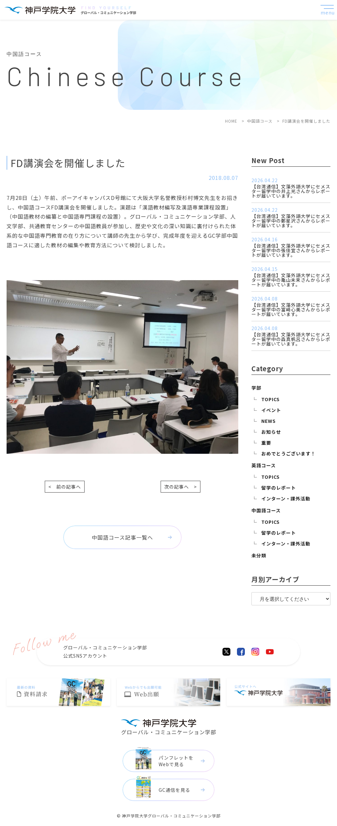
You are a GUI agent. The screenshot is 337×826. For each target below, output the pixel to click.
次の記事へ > (180, 486)
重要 (266, 442)
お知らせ (271, 431)
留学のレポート (278, 487)
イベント (271, 410)
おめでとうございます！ (288, 453)
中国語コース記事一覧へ (122, 537)
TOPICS (270, 399)
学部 (256, 387)
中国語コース (266, 510)
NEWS (268, 421)
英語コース (263, 465)
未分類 (258, 555)
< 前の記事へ (64, 486)
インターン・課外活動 (285, 498)
